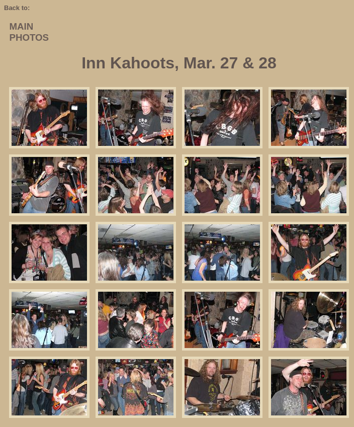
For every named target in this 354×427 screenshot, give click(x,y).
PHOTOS (29, 37)
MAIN (21, 26)
